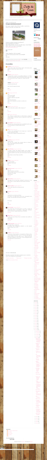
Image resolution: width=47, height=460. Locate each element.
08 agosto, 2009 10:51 (15, 66)
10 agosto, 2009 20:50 (16, 215)
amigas (36, 190)
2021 (36, 310)
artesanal (36, 204)
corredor (36, 220)
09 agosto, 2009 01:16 (18, 168)
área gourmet (37, 199)
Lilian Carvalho (10, 207)
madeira (36, 257)
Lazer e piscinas (37, 252)
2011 (36, 326)
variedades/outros (38, 298)
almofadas (36, 185)
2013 (36, 323)
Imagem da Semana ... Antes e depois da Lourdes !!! (38, 345)
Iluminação (37, 247)
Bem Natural (38, 389)
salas (35, 292)
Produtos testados (37, 279)
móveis (36, 266)
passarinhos (37, 273)
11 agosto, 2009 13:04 (17, 223)
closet (36, 216)
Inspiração (37, 372)
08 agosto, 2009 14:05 (13, 114)
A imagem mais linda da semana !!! (38, 401)
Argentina (36, 200)
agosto (37, 337)
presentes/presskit (37, 278)
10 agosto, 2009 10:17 (16, 207)
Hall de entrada (37, 242)
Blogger (31, 441)
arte (35, 203)
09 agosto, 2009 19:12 (14, 191)
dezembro (37, 331)
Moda (36, 265)
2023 (36, 307)
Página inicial (8, 19)
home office (37, 243)
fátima (9, 106)
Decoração (36, 229)
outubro (37, 334)
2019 (36, 313)
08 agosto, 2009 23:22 (14, 160)
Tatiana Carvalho (11, 185)
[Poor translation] (3, 448)
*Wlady (9, 160)
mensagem (36, 260)
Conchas (37, 403)
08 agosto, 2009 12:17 (14, 82)
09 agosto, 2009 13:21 (16, 178)
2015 (36, 320)
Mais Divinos (38, 398)
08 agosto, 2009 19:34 (13, 129)
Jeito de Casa (10, 433)
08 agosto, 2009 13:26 (14, 106)
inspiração (11, 60)
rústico (36, 290)
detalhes (36, 234)
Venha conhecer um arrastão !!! (38, 382)
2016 (36, 318)
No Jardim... (38, 407)
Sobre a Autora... (15, 19)
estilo (35, 238)
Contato (20, 19)
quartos (36, 283)
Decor (36, 226)
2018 (36, 315)
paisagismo (37, 270)
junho (37, 418)
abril (37, 421)
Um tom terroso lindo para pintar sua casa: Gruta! (37, 45)
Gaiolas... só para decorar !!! (38, 352)
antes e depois (37, 191)
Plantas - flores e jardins (16, 60)
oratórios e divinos (38, 269)
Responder (9, 71)
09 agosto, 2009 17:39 (17, 185)
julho (37, 416)
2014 (36, 321)
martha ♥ (9, 232)
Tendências (36, 294)
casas (36, 213)
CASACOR (36, 212)
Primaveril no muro (11, 168)
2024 (36, 305)
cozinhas (36, 221)
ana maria (9, 434)
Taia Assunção (10, 122)
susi (8, 114)
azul (35, 207)
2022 (36, 308)
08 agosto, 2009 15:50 (16, 122)
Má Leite (9, 191)
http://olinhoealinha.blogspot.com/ (12, 47)
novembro (38, 332)
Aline (8, 129)
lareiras (36, 251)
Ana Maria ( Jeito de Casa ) (13, 430)
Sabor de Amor (10, 178)
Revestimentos (37, 289)
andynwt (23, 441)
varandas (36, 296)
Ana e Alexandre (39, 72)
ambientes (36, 186)
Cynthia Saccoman (11, 223)
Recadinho (36, 284)
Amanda (9, 74)
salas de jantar (37, 293)
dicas (35, 235)
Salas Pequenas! (39, 176)
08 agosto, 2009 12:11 (14, 74)
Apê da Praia (37, 194)
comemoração (37, 217)
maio (37, 419)
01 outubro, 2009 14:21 (15, 232)
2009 (36, 329)
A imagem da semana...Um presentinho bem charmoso (38, 386)
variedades (36, 297)
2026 (36, 302)
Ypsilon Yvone (10, 215)
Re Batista (9, 66)
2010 (36, 328)
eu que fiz (36, 239)
